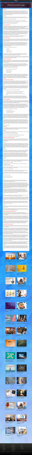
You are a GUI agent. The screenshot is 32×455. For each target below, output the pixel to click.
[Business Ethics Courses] (10, 413)
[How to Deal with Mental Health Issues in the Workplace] (21, 263)
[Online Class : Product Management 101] (10, 288)
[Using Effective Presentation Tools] (21, 338)
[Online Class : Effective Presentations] (10, 438)
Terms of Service (22, 448)
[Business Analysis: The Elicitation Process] (10, 425)
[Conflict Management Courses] (10, 276)
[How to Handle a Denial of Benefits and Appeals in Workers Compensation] (21, 363)
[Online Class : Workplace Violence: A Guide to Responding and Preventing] (21, 276)
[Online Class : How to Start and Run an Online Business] (21, 438)
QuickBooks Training (13, 448)
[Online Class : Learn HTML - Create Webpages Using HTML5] (10, 313)
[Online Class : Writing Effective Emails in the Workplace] (21, 425)
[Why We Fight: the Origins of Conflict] (10, 338)
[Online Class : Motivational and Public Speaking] (21, 388)
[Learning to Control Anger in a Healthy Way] (21, 413)
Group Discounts (4, 448)
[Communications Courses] (10, 388)
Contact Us (22, 447)
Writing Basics (13, 447)
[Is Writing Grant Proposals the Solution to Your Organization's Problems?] (10, 363)
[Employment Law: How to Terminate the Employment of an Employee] (21, 288)
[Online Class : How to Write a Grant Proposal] (21, 313)
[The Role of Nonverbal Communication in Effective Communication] (10, 263)
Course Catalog (3, 447)
